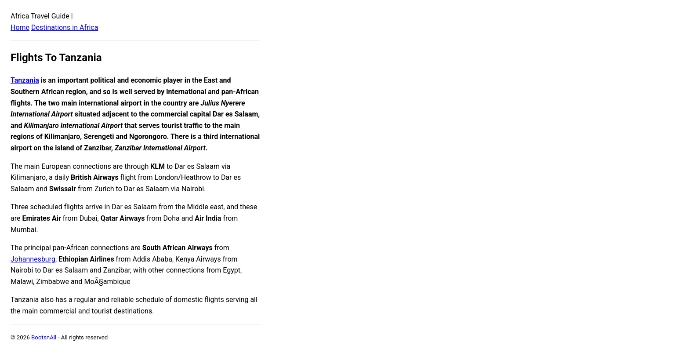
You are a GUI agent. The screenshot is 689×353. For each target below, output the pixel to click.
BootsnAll (43, 337)
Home (20, 27)
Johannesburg (33, 259)
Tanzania (25, 80)
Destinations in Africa (64, 27)
